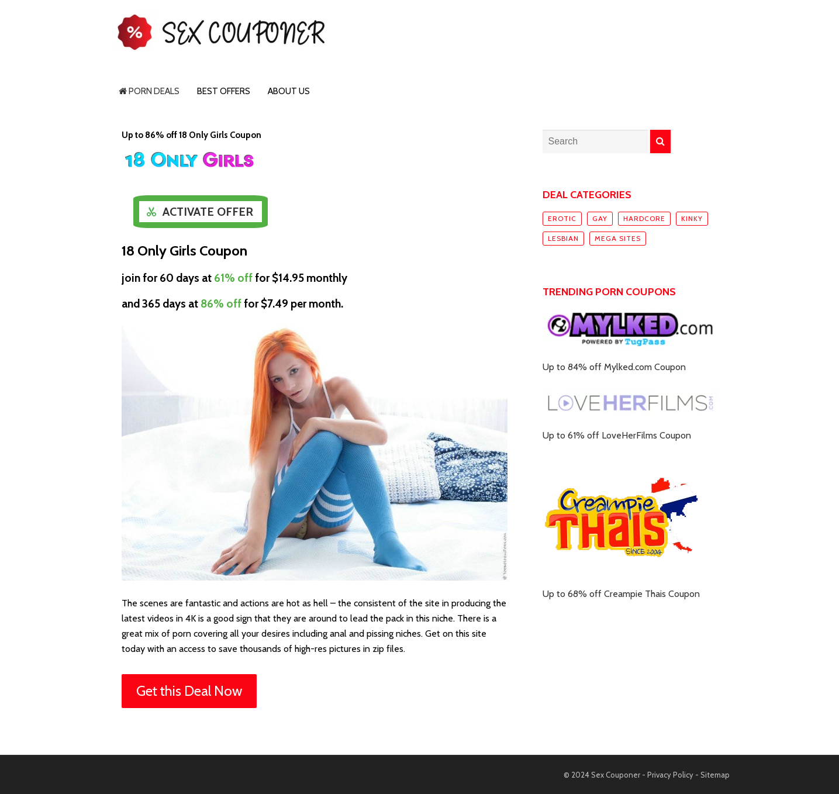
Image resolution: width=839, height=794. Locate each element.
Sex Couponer (615, 774)
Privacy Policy (670, 774)
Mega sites (618, 238)
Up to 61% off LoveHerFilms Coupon (617, 435)
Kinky (692, 218)
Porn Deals (149, 91)
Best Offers (223, 91)
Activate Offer (208, 212)
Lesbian (563, 238)
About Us (289, 91)
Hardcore (644, 218)
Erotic (562, 218)
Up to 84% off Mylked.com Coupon (614, 366)
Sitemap (715, 774)
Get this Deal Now (189, 690)
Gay (599, 218)
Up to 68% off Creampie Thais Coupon (621, 593)
